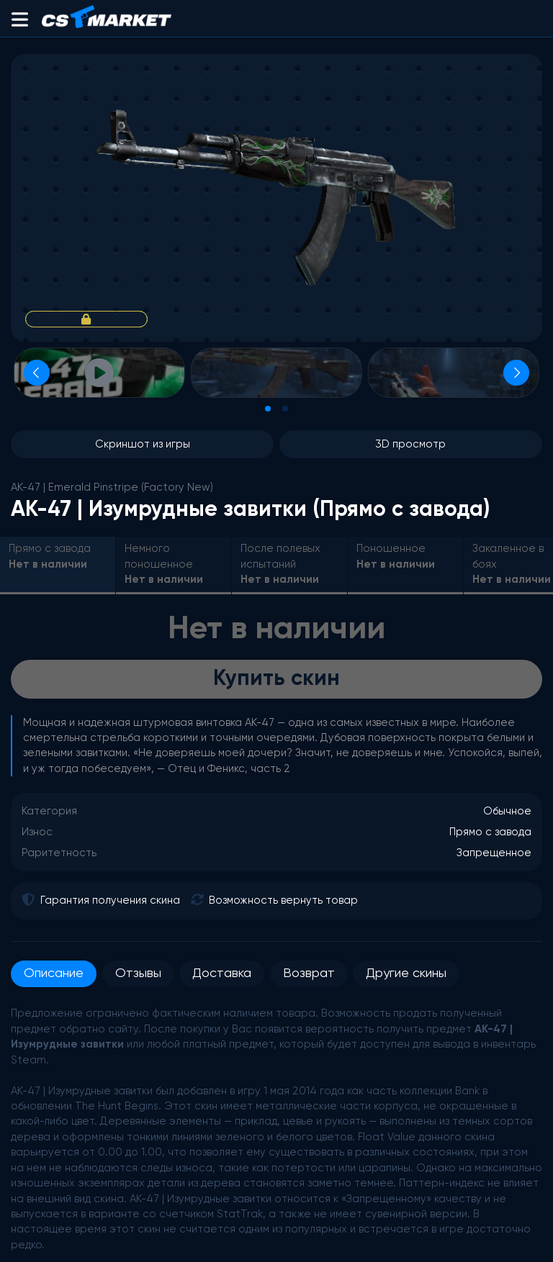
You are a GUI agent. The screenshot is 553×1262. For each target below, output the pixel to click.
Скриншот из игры (142, 444)
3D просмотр (410, 444)
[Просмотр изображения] (276, 373)
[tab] (267, 408)
